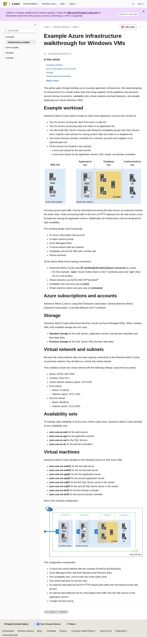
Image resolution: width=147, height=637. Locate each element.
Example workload (54, 65)
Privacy (62, 631)
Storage (49, 72)
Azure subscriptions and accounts (61, 69)
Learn (47, 27)
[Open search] (133, 3)
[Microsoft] (5, 4)
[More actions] (140, 27)
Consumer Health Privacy (82, 631)
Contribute (51, 631)
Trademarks (120, 631)
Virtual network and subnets (58, 76)
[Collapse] (35, 24)
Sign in (140, 4)
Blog (39, 631)
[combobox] (19, 30)
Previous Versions (61, 27)
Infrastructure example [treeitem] (19, 42)
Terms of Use (106, 631)
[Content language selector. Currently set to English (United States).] (16, 624)
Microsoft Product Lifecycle (82, 13)
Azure (75, 27)
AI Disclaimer (8, 631)
